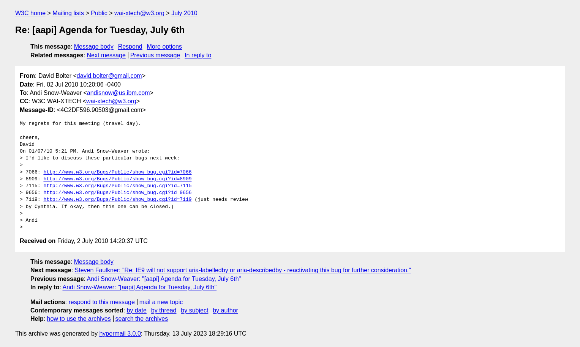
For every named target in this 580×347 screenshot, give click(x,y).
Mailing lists (68, 13)
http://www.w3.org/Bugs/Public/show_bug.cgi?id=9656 (117, 192)
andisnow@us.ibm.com (118, 93)
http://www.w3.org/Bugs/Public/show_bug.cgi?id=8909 (117, 179)
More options (164, 46)
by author (225, 310)
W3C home (30, 13)
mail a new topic (161, 302)
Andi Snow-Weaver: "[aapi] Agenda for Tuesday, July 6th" (164, 279)
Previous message (155, 55)
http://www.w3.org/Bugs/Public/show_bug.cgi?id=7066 (117, 172)
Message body (94, 46)
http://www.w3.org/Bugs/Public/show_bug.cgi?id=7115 (117, 186)
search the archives (141, 318)
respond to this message (101, 302)
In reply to (198, 55)
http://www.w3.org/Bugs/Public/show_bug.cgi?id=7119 (117, 199)
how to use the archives (79, 318)
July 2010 (184, 13)
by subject (194, 310)
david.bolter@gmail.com (109, 76)
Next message (106, 55)
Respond (130, 46)
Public (99, 13)
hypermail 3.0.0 (120, 333)
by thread (164, 310)
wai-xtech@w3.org (139, 13)
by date (136, 310)
